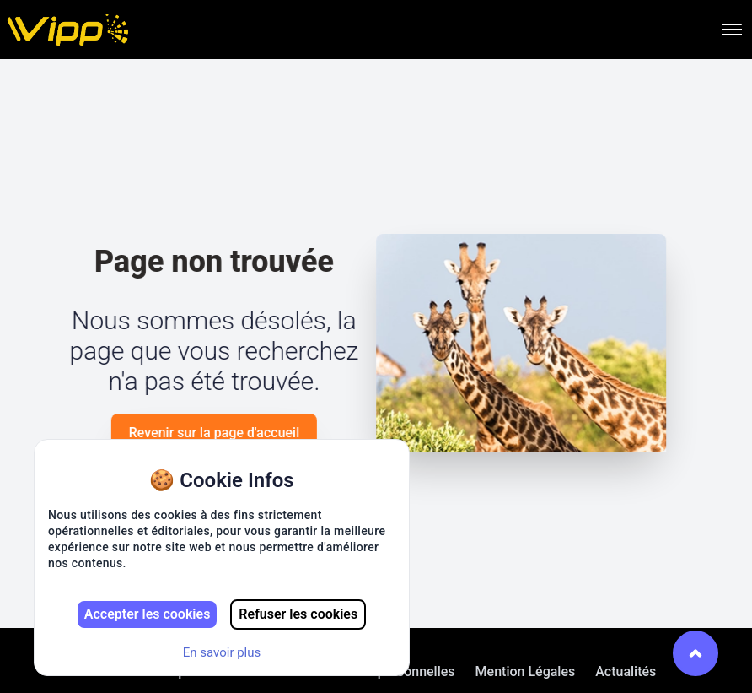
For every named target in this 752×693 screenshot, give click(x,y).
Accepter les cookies (147, 614)
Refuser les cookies (298, 614)
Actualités (625, 671)
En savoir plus (222, 652)
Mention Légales (525, 671)
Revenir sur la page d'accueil (213, 433)
